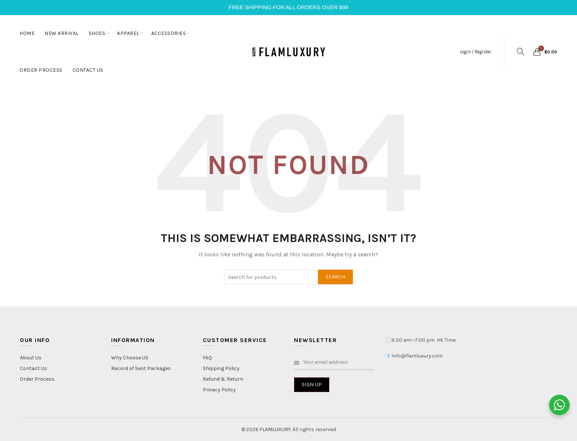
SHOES (97, 33)
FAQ (207, 358)
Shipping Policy (221, 368)
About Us (31, 358)
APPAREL (128, 33)
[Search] (521, 51)
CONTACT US (87, 70)
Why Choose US (129, 358)
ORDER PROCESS (41, 70)
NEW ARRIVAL (62, 33)
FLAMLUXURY (275, 429)
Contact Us (33, 368)
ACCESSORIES (168, 33)
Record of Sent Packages (141, 368)
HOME (27, 33)
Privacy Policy (219, 390)
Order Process (37, 379)
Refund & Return (223, 379)
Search (335, 277)
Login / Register (475, 51)
